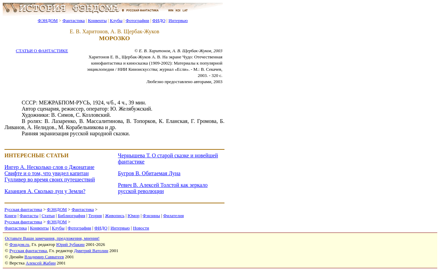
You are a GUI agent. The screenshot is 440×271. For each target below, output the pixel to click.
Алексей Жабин (41, 263)
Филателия (173, 215)
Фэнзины (151, 215)
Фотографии (137, 20)
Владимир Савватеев (44, 256)
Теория (95, 215)
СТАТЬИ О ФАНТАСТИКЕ (42, 50)
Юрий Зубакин (70, 244)
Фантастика (74, 20)
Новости (141, 227)
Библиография (71, 215)
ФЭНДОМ (48, 20)
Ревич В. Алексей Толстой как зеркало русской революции (163, 188)
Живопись (114, 215)
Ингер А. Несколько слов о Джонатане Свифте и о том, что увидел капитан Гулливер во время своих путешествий (49, 173)
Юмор (134, 215)
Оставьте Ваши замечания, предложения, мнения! (52, 238)
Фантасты (29, 215)
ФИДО (158, 20)
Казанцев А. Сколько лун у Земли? (44, 191)
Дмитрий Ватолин (91, 250)
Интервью (178, 20)
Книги (10, 215)
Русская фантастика (23, 209)
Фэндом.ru (19, 244)
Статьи (48, 215)
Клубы (116, 20)
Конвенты (97, 20)
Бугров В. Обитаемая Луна (149, 173)
